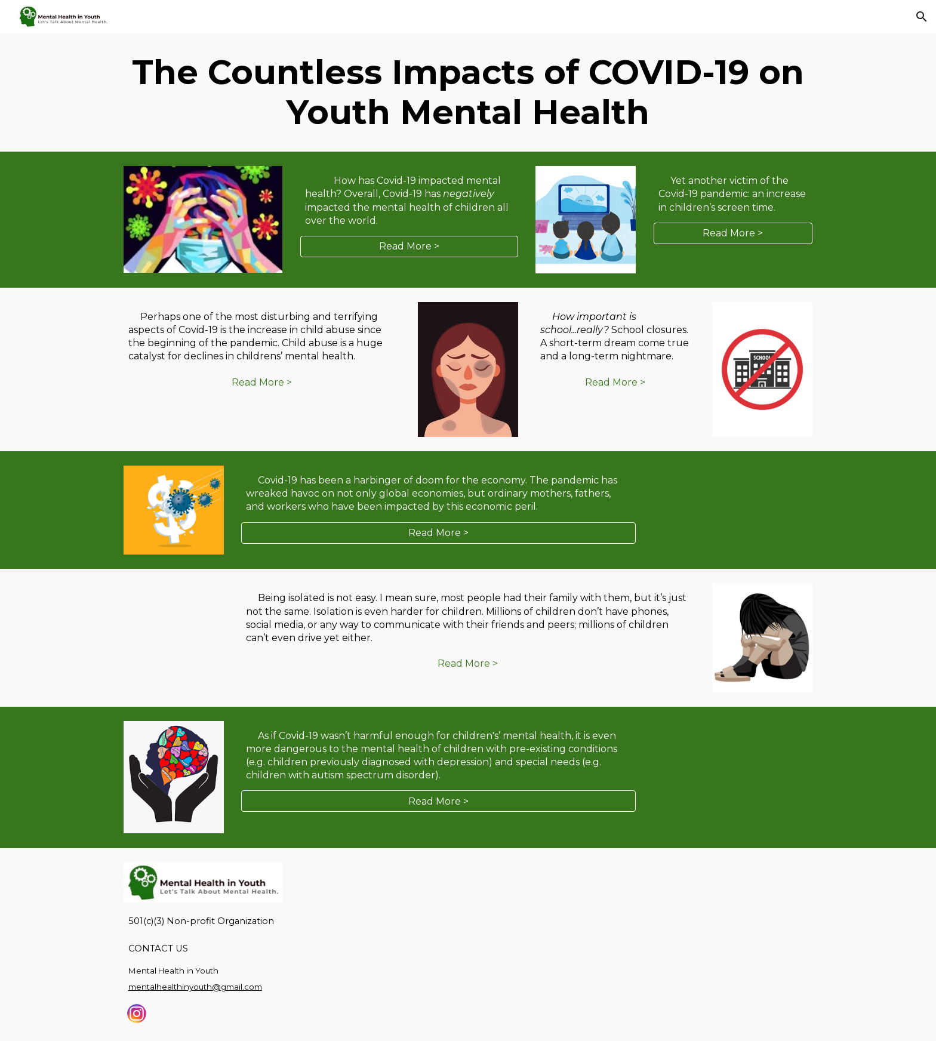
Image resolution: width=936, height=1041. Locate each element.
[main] (468, 92)
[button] (921, 16)
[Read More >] (409, 246)
